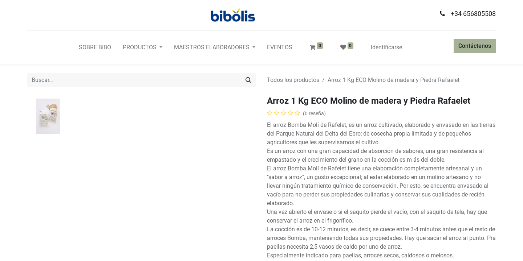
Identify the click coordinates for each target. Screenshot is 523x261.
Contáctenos (474, 45)
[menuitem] (95, 47)
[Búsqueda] (248, 80)
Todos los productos (293, 79)
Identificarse (386, 47)
